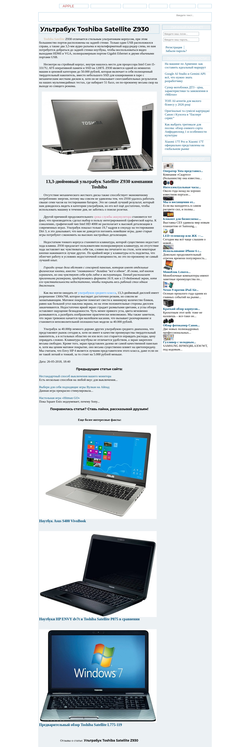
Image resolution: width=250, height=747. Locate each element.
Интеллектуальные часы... (182, 187)
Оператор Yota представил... (183, 171)
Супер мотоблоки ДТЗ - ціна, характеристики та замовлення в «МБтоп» (186, 91)
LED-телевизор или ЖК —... (183, 235)
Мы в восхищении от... (179, 202)
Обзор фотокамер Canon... (181, 325)
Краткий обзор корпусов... (181, 309)
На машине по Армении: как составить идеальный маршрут (185, 65)
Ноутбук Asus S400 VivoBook (62, 521)
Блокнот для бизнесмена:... (182, 219)
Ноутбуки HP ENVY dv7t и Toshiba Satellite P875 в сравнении (89, 619)
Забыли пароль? (176, 51)
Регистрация (174, 47)
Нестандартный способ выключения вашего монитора (75, 376)
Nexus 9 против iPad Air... (180, 290)
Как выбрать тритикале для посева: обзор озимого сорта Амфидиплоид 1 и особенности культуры (186, 130)
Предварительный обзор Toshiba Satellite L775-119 (80, 725)
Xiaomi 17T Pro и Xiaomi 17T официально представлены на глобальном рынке (184, 145)
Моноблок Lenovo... (176, 272)
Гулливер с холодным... (179, 342)
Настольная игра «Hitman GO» (59, 398)
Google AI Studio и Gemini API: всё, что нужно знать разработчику (185, 77)
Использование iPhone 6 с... (182, 251)
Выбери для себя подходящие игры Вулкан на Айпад (74, 387)
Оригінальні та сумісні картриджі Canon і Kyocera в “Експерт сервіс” (187, 114)
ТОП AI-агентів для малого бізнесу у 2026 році (183, 102)
